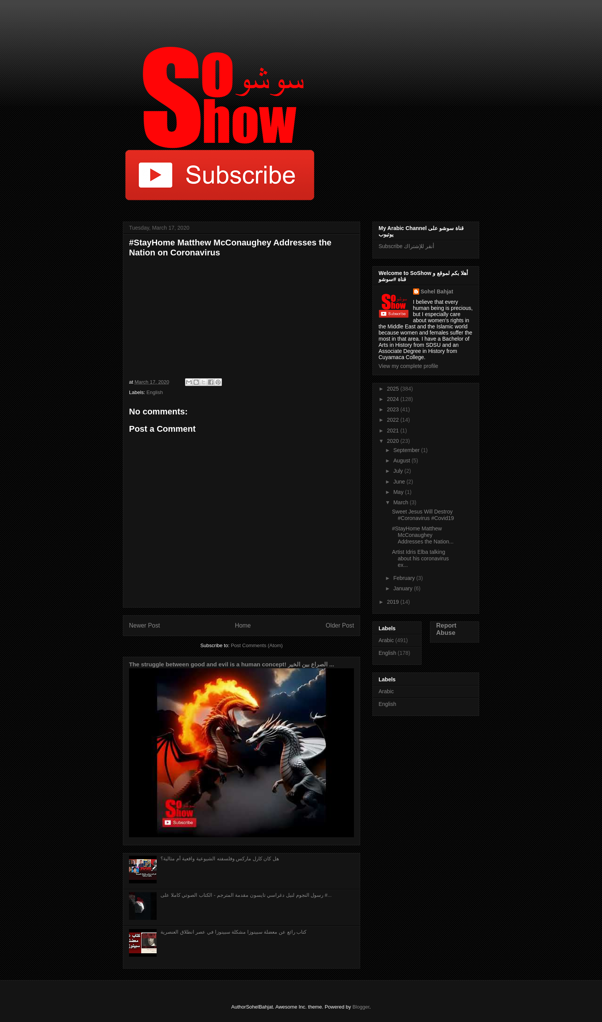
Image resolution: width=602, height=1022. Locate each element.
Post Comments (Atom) (257, 645)
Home (243, 625)
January (403, 588)
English (155, 392)
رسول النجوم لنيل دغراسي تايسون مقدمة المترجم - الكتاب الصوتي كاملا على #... (246, 895)
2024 (393, 399)
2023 (393, 409)
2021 (393, 430)
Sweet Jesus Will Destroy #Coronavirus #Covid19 (423, 515)
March (401, 502)
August (402, 460)
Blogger (360, 1007)
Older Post (340, 625)
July (398, 471)
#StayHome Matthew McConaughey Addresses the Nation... (423, 535)
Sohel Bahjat (437, 291)
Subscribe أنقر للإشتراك (406, 246)
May (399, 492)
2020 (393, 441)
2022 (393, 420)
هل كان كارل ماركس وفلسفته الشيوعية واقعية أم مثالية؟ (219, 858)
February (404, 578)
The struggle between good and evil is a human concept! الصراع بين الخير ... (231, 664)
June (399, 482)
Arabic (386, 640)
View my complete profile (408, 366)
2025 (393, 389)
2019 (393, 602)
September (407, 450)
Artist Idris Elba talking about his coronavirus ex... (420, 558)
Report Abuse (446, 629)
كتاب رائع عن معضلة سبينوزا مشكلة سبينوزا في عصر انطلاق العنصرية (233, 932)
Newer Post (144, 625)
